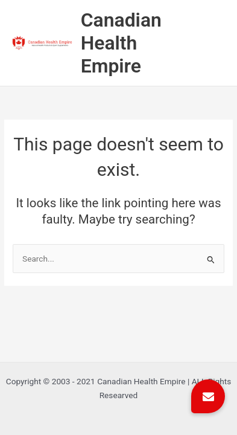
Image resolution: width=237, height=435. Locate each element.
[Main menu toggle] (219, 43)
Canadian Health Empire (121, 43)
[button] (208, 396)
